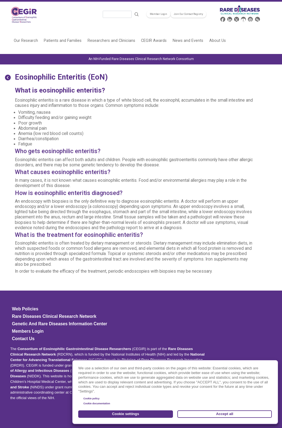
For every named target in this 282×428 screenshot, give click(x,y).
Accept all (224, 414)
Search (137, 14)
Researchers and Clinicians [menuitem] (111, 40)
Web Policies (25, 309)
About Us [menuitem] (217, 40)
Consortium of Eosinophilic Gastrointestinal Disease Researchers (74, 349)
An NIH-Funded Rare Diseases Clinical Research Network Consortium (141, 59)
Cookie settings (125, 414)
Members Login (28, 331)
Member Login (158, 14)
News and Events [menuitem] (188, 40)
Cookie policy (91, 398)
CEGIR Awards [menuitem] (154, 40)
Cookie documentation (96, 403)
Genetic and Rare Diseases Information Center (59, 323)
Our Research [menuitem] (26, 40)
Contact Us (23, 338)
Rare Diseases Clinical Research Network (54, 316)
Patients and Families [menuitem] (63, 40)
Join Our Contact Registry (188, 14)
